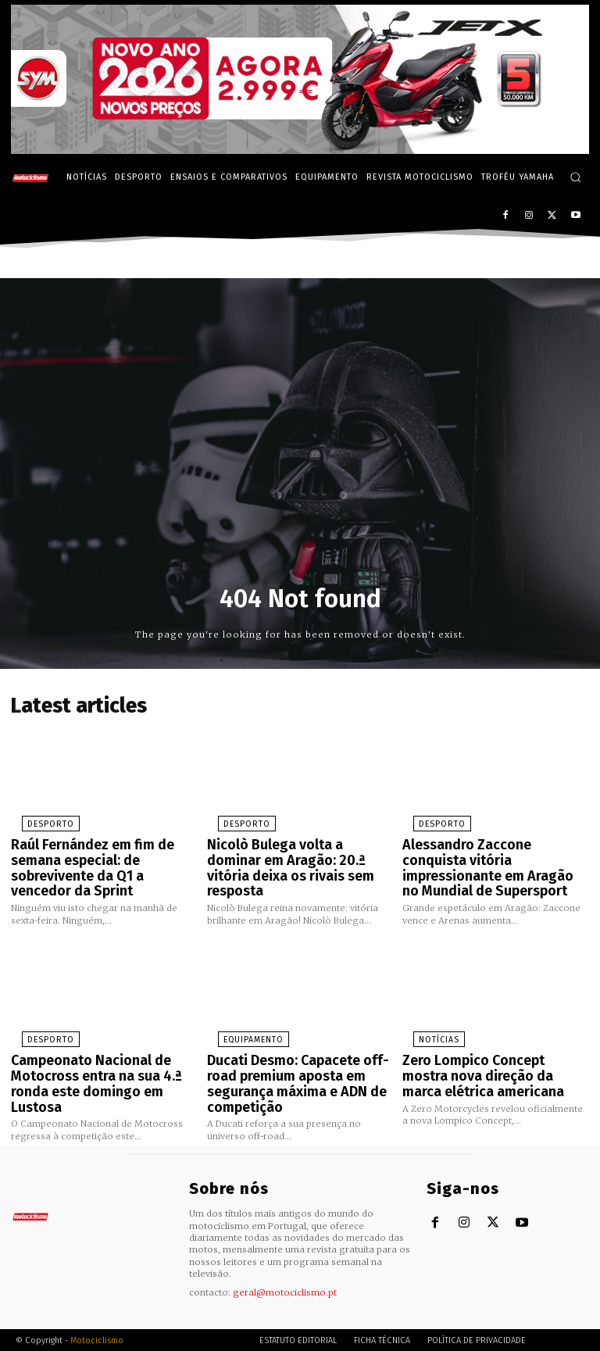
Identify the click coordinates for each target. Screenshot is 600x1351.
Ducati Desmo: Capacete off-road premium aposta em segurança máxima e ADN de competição (289, 1065)
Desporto (35, 820)
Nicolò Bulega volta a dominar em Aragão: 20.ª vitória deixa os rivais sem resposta (297, 852)
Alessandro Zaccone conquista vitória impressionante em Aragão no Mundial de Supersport (490, 858)
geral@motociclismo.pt (285, 1267)
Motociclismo (96, 1315)
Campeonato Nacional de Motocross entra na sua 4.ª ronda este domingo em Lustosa (103, 1058)
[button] (575, 177)
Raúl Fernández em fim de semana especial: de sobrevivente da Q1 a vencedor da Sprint (99, 858)
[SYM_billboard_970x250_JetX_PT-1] (300, 149)
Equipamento (239, 1026)
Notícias (425, 1026)
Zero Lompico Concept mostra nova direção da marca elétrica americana (490, 1058)
